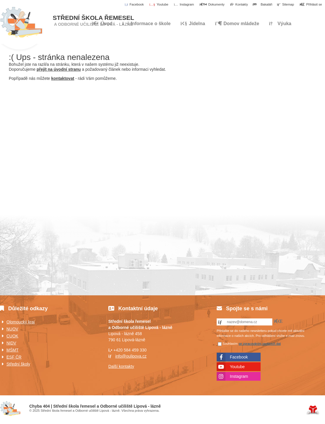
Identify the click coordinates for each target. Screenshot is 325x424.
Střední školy (18, 364)
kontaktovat (62, 78)
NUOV (12, 329)
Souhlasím (230, 343)
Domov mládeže (237, 23)
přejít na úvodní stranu (59, 69)
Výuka (280, 23)
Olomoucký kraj (20, 322)
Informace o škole (146, 23)
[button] (311, 4)
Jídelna (192, 23)
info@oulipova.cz (131, 356)
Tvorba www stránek (313, 410)
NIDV (11, 343)
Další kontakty (121, 366)
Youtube (237, 366)
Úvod (21, 22)
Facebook (239, 357)
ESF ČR (13, 357)
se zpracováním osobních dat (260, 343)
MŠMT (12, 350)
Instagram (239, 376)
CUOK (12, 336)
